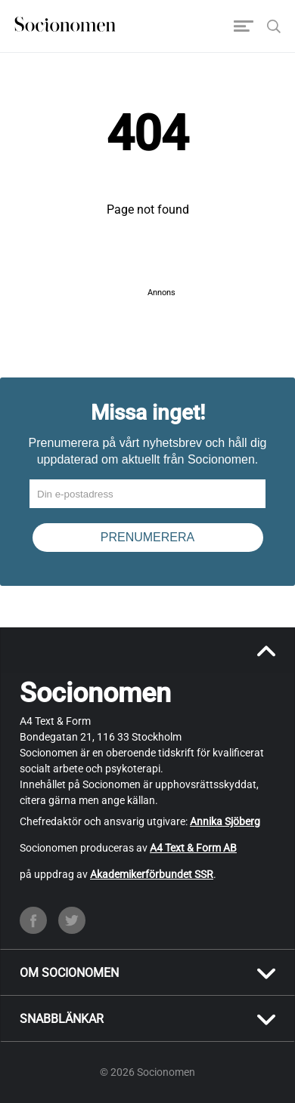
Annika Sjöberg (225, 821)
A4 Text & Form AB (193, 848)
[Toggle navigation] (243, 26)
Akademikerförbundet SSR (151, 874)
